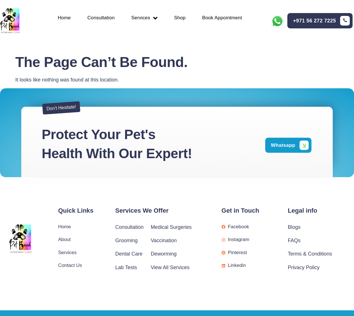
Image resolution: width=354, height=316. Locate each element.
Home (62, 18)
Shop (180, 18)
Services (144, 17)
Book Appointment (224, 18)
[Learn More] (321, 21)
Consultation (100, 18)
